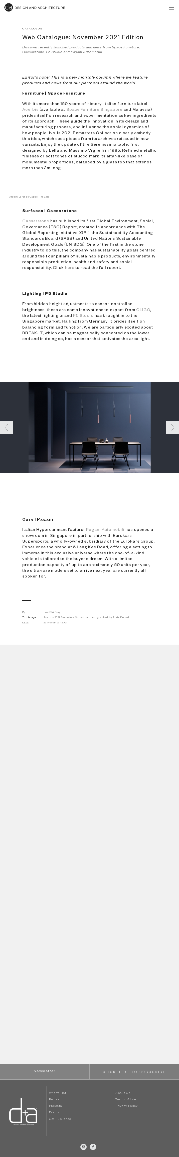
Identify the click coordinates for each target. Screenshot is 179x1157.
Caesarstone (35, 222)
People (54, 1100)
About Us (122, 1093)
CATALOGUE (32, 29)
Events (54, 1113)
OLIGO (143, 310)
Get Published (60, 1119)
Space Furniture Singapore (94, 110)
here (69, 268)
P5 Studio (83, 316)
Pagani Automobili (105, 530)
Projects (55, 1106)
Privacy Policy (126, 1106)
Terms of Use (125, 1100)
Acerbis (30, 110)
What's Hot (57, 1093)
